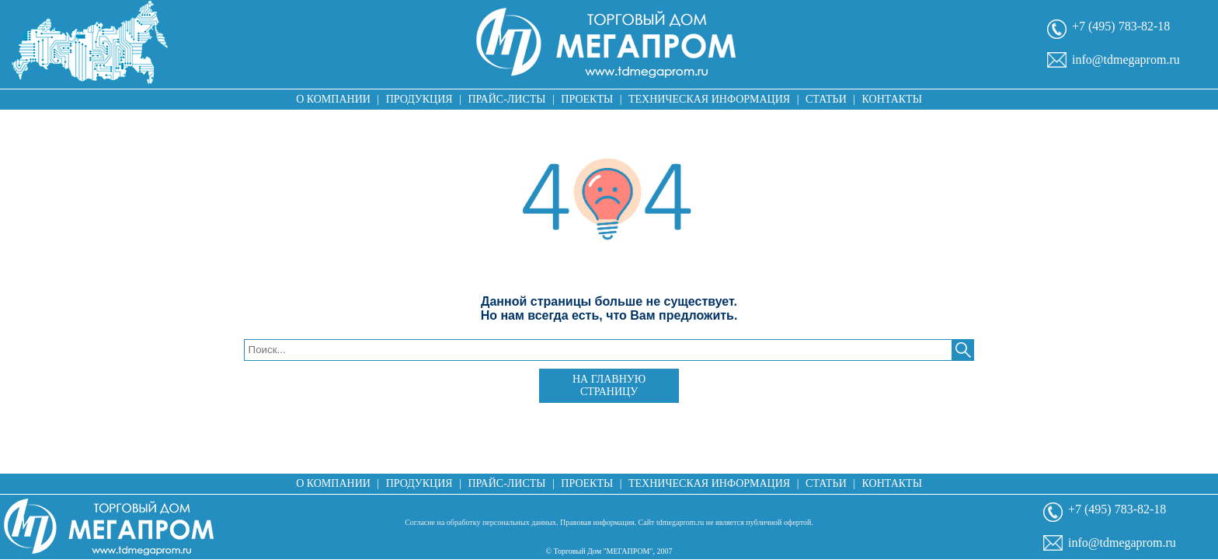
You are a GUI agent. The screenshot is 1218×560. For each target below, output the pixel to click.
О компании (333, 99)
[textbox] (598, 350)
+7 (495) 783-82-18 (1121, 26)
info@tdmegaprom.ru (1126, 59)
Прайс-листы (507, 99)
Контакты (892, 99)
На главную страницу (609, 385)
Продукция (419, 99)
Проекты (587, 99)
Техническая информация (709, 99)
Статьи (826, 99)
